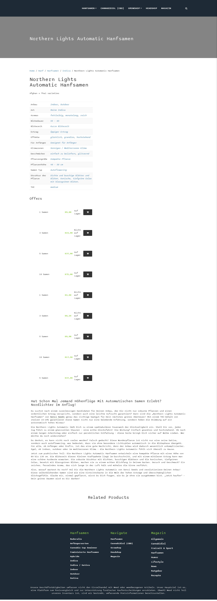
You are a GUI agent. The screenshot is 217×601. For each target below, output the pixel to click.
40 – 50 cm (56, 164)
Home (32, 70)
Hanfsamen (88, 8)
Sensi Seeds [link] (57, 417)
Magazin (166, 8)
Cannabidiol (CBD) (112, 8)
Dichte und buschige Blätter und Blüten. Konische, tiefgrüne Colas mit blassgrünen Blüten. (70, 178)
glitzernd (83, 153)
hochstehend (83, 137)
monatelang (71, 115)
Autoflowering (58, 170)
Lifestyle (157, 562)
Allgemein (157, 539)
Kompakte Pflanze (60, 159)
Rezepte (156, 575)
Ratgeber (156, 570)
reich (83, 115)
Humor (154, 557)
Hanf (40, 70)
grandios (69, 137)
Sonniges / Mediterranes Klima (68, 148)
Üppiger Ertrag (59, 132)
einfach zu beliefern (62, 153)
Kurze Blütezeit (59, 126)
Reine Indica (57, 110)
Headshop (151, 8)
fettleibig (56, 115)
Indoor (54, 104)
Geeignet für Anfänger (63, 142)
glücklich (56, 137)
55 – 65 (54, 121)
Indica (67, 70)
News (154, 566)
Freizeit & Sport (162, 548)
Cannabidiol (158, 543)
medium (54, 187)
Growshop (134, 8)
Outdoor (64, 104)
